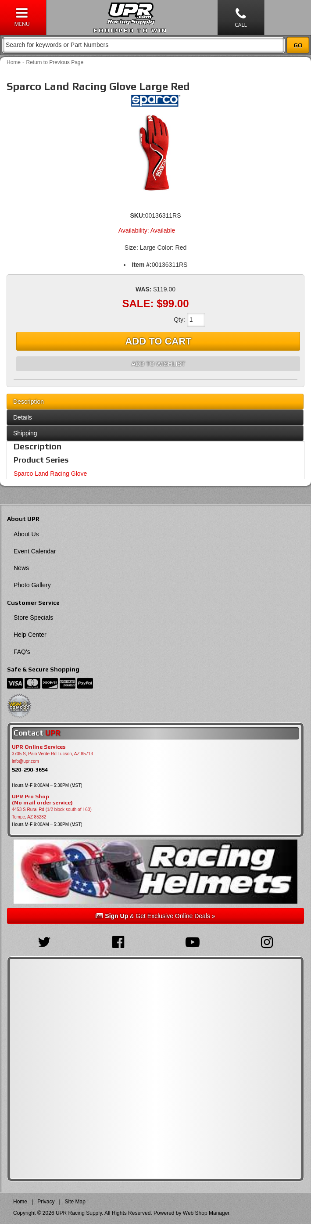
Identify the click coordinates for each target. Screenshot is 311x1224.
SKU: (137, 215)
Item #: (142, 264)
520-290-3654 (30, 769)
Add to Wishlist (158, 363)
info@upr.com (25, 761)
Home (14, 62)
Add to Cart (158, 341)
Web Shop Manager (206, 1213)
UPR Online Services (38, 747)
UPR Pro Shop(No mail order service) (42, 799)
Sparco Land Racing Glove (50, 473)
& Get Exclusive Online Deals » (155, 915)
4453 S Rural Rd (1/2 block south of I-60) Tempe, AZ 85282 (52, 813)
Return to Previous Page (54, 62)
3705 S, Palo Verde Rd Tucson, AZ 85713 (52, 753)
